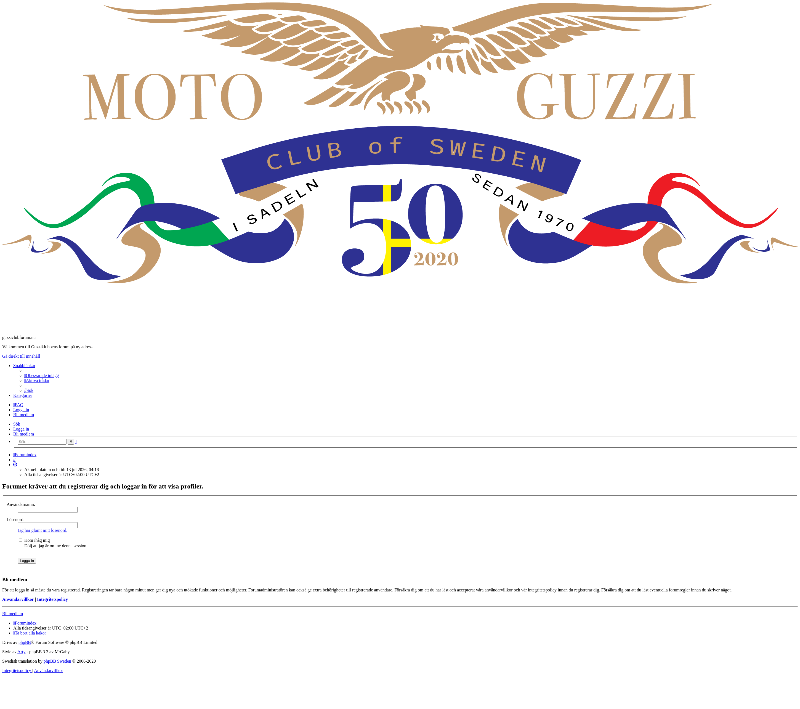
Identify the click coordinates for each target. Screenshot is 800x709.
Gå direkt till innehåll (21, 356)
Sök (16, 424)
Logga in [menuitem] (21, 409)
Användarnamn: (21, 504)
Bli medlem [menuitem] (23, 414)
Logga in (21, 429)
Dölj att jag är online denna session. (53, 545)
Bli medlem (23, 434)
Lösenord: (16, 519)
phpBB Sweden (57, 661)
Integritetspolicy (52, 599)
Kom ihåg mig (34, 540)
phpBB (24, 642)
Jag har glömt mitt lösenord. (42, 530)
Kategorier (22, 395)
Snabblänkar (24, 365)
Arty (21, 651)
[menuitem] (41, 375)
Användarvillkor (18, 599)
